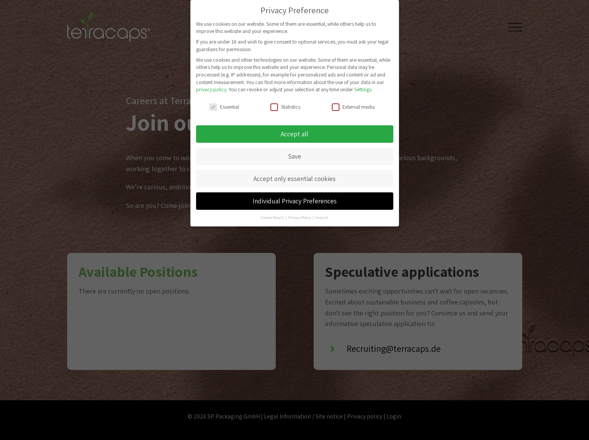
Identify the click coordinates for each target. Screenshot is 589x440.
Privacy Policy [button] (300, 214)
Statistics (285, 104)
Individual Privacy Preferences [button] (295, 197)
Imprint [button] (321, 214)
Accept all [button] (294, 130)
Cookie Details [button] (273, 214)
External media (353, 104)
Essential (224, 104)
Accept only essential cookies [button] (294, 175)
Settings (362, 86)
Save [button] (294, 153)
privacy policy (211, 86)
